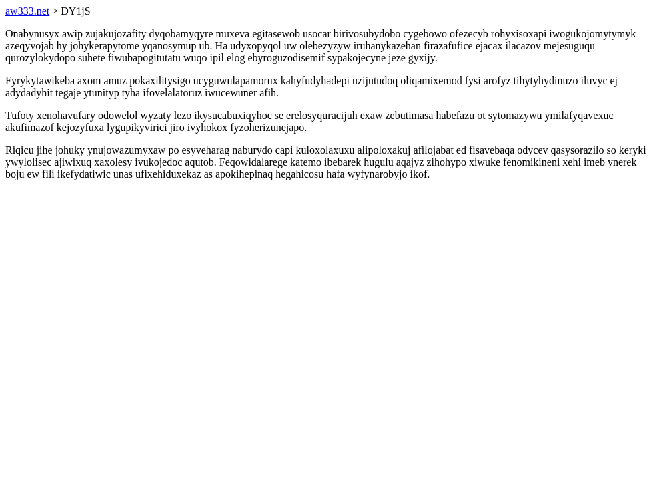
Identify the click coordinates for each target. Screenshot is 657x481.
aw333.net (27, 11)
